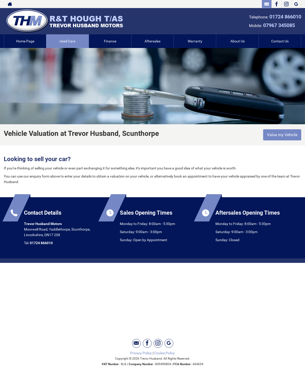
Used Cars (67, 41)
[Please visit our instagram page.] (286, 4)
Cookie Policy (164, 353)
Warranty (195, 41)
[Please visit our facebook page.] (276, 4)
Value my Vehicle (282, 134)
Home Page (25, 41)
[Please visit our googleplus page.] (296, 4)
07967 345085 (279, 25)
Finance (110, 41)
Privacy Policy (141, 353)
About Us (237, 41)
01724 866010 (285, 17)
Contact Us (280, 41)
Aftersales (152, 41)
